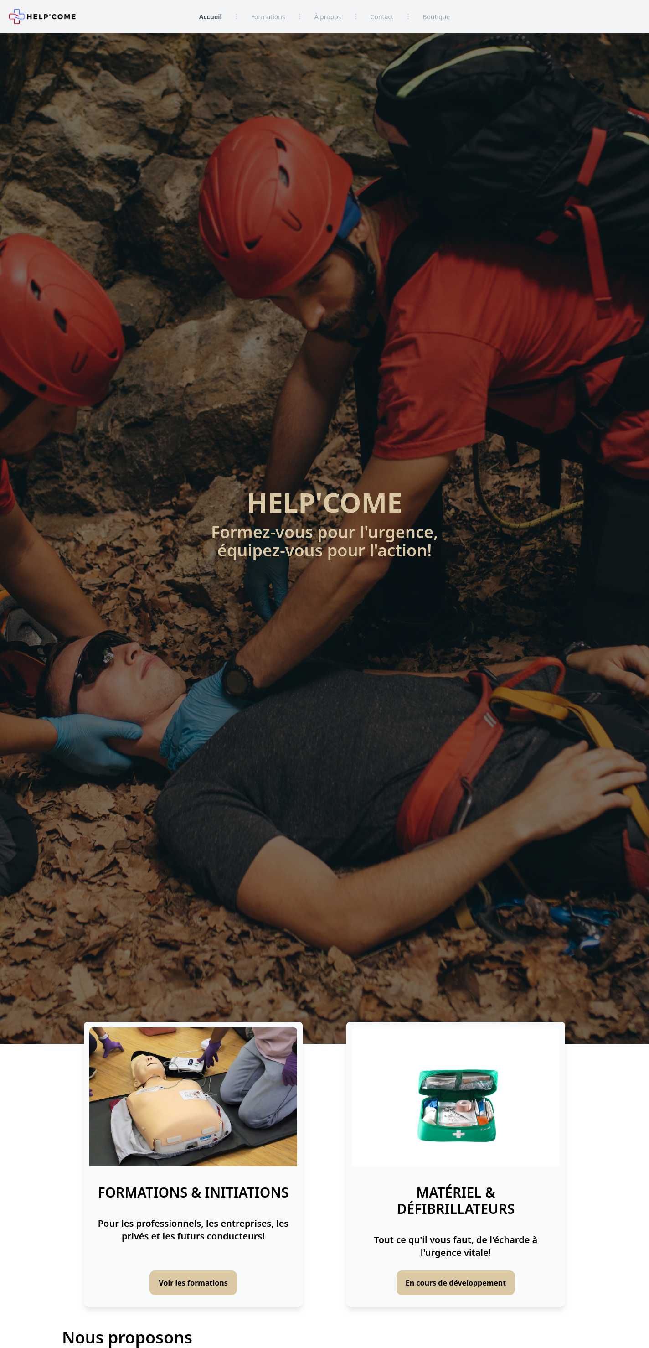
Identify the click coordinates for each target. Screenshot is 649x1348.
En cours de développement (456, 1283)
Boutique (436, 16)
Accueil (210, 16)
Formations (268, 16)
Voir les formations (193, 1283)
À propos (327, 16)
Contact (382, 16)
